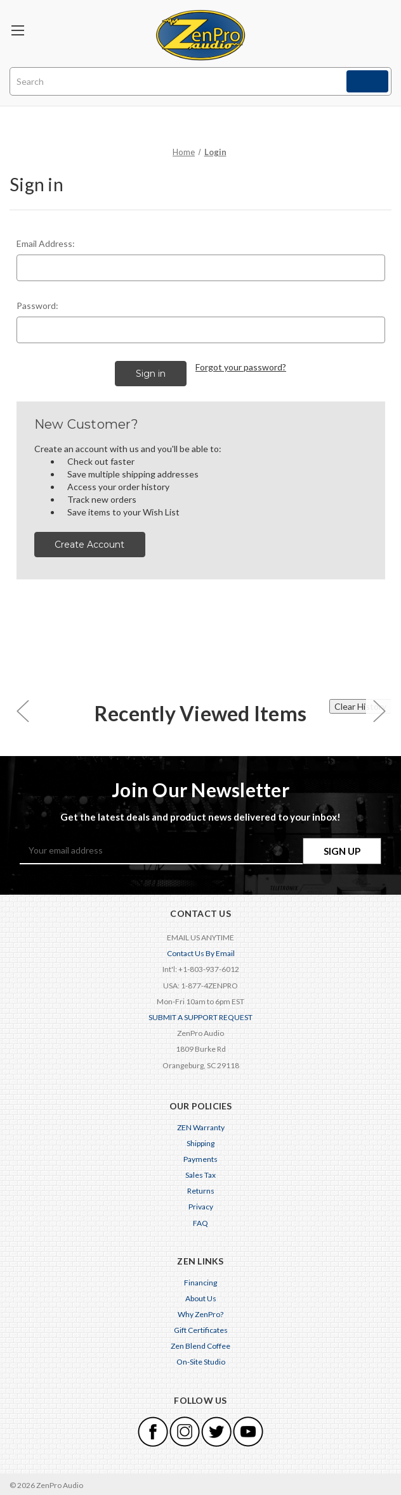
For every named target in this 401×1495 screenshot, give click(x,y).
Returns (200, 1189)
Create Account (89, 542)
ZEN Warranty (201, 1125)
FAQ (200, 1221)
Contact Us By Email (201, 951)
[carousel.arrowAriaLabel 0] (22, 708)
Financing (200, 1280)
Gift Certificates (201, 1328)
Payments (200, 1157)
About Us (200, 1296)
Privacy (200, 1204)
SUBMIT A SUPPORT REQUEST (200, 1015)
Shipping (200, 1141)
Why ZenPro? (200, 1312)
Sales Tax (200, 1173)
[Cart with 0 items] (378, 28)
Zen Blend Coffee (200, 1344)
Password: (37, 305)
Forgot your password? (240, 367)
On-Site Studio (200, 1360)
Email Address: (45, 243)
